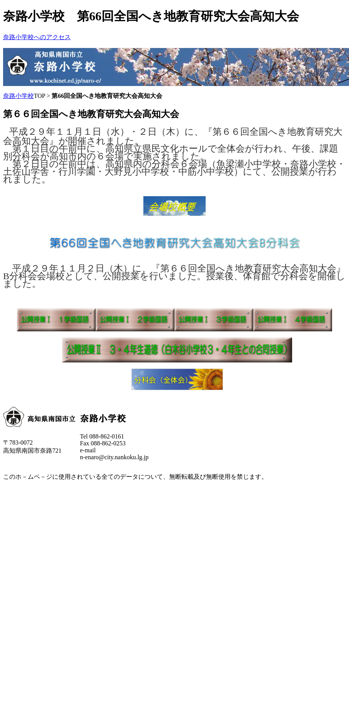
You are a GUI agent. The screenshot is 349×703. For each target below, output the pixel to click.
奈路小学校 (18, 96)
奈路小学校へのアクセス (37, 37)
